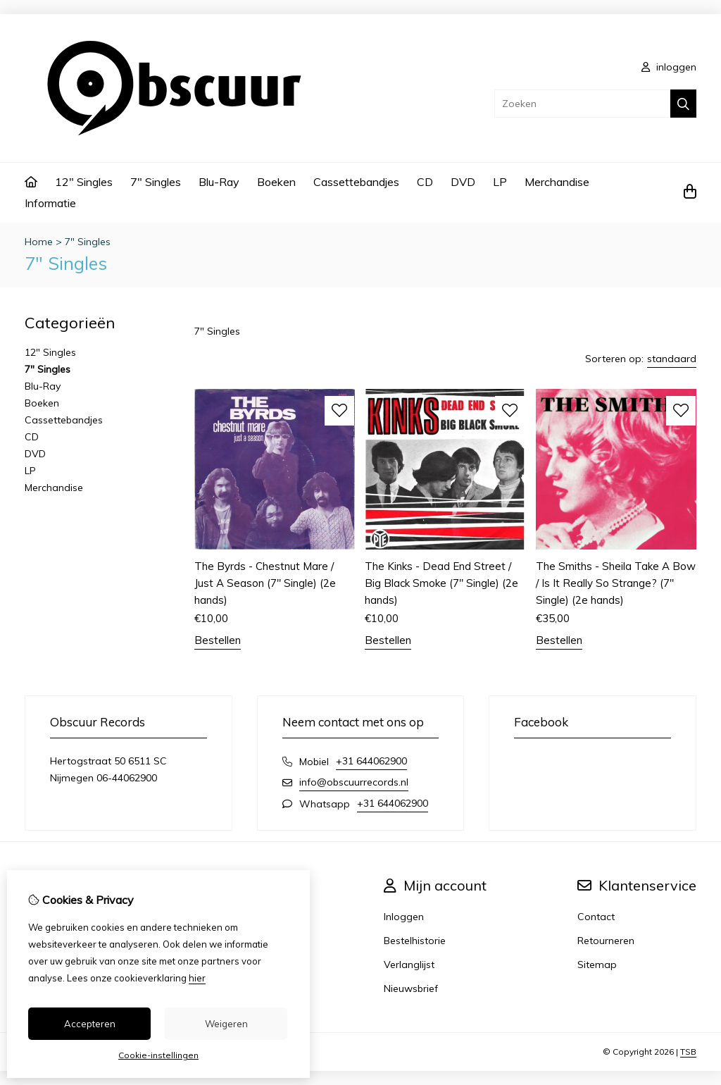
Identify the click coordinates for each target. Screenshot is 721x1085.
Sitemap (597, 964)
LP (500, 182)
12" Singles (84, 182)
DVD (463, 182)
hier (197, 978)
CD (425, 182)
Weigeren (226, 1023)
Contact (596, 916)
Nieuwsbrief (411, 988)
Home (39, 241)
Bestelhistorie (415, 940)
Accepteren (89, 1023)
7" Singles (155, 182)
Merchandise (557, 182)
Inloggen (404, 916)
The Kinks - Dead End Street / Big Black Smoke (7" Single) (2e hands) (441, 583)
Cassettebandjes (356, 182)
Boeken (276, 182)
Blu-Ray (219, 182)
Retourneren (605, 940)
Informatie (50, 203)
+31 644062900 (371, 761)
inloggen (668, 67)
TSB (688, 1051)
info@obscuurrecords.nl (353, 782)
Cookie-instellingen (158, 1055)
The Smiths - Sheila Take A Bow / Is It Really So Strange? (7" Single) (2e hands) (616, 583)
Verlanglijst (409, 964)
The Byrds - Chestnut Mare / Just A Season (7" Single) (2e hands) (265, 583)
